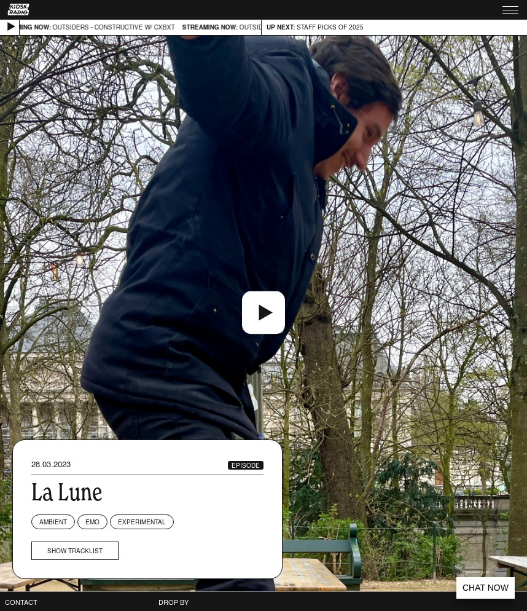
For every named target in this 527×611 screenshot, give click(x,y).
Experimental (142, 522)
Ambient (53, 522)
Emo (92, 522)
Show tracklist (75, 550)
